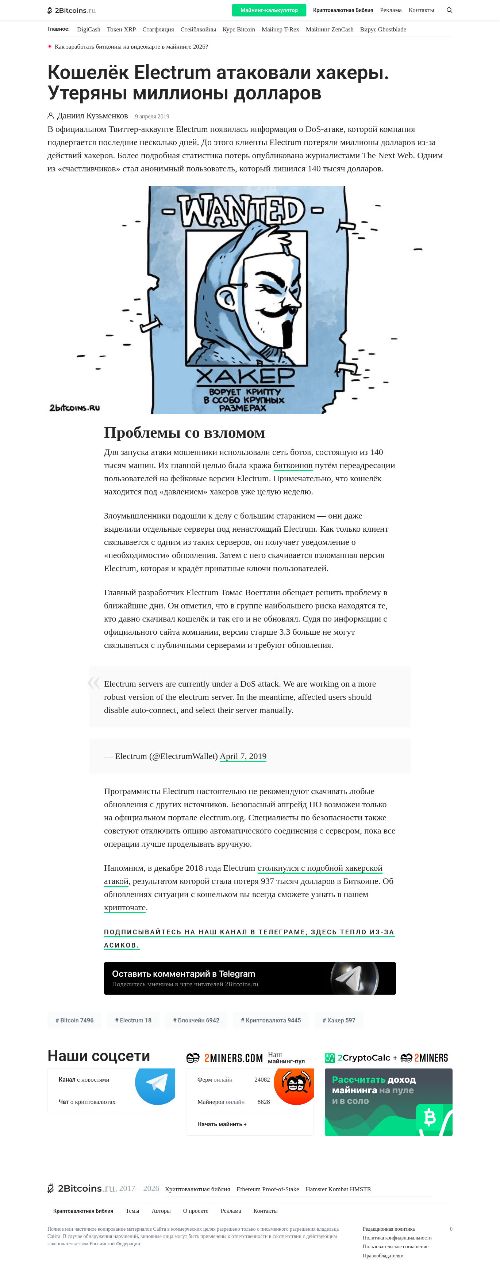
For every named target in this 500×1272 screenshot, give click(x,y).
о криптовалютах (87, 1101)
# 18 (133, 1020)
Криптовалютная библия (197, 1189)
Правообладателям (383, 1255)
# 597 (339, 1020)
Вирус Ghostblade (383, 29)
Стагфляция (158, 29)
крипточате (125, 907)
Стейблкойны (198, 29)
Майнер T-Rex (280, 29)
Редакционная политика (389, 1229)
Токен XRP (121, 29)
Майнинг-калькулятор (269, 10)
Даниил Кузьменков (92, 115)
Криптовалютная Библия (343, 10)
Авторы (161, 1211)
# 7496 (74, 1020)
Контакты (421, 10)
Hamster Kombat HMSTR (338, 1189)
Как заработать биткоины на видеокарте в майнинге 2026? (131, 46)
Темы (132, 1211)
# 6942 (196, 1020)
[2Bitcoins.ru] (81, 1188)
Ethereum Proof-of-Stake (267, 1189)
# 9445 (271, 1020)
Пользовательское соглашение (395, 1246)
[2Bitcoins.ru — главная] (71, 10)
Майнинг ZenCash (330, 29)
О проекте (195, 1211)
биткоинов (293, 465)
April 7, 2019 (243, 756)
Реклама (391, 10)
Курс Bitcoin (239, 29)
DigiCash (88, 29)
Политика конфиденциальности (397, 1238)
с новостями (84, 1079)
